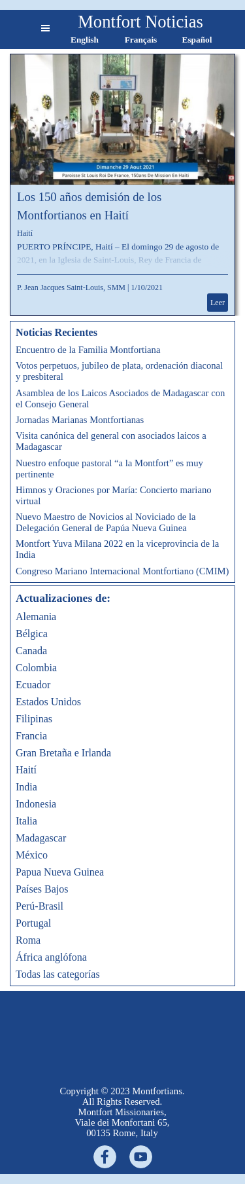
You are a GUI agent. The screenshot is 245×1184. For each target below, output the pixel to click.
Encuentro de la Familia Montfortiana (88, 349)
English (85, 40)
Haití (25, 233)
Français (141, 40)
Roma (28, 940)
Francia (31, 735)
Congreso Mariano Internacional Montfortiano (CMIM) (122, 571)
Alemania (36, 616)
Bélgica (32, 633)
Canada (31, 650)
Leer (217, 302)
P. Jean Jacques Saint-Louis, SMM (71, 287)
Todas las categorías (58, 974)
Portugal (33, 923)
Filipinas (34, 718)
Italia (26, 820)
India (26, 786)
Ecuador (33, 684)
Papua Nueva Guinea (60, 872)
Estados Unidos (48, 701)
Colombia (36, 667)
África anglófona (51, 957)
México (32, 854)
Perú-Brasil (39, 906)
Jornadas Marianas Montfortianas (80, 420)
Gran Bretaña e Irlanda (63, 752)
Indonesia (36, 803)
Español (197, 40)
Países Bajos (42, 889)
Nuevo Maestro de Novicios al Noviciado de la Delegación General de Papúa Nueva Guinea (106, 522)
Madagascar (41, 837)
